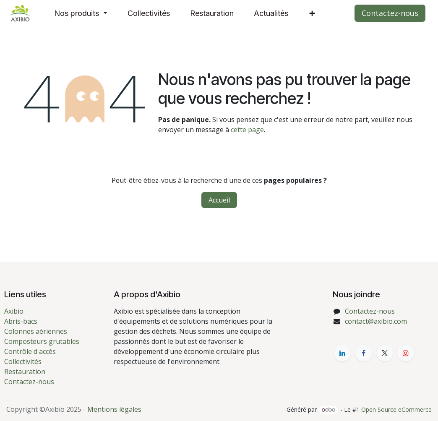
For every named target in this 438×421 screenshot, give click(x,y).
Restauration (24, 371)
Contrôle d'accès (30, 351)
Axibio (13, 311)
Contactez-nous (390, 13)
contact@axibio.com (376, 321)
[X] (384, 353)
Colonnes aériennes (35, 331)
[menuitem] (80, 13)
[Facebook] (363, 353)
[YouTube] (405, 353)
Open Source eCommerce (396, 409)
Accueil (219, 200)
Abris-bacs (20, 321)
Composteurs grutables (41, 341)
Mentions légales (114, 409)
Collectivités (23, 361)
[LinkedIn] (342, 353)
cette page (247, 129)
